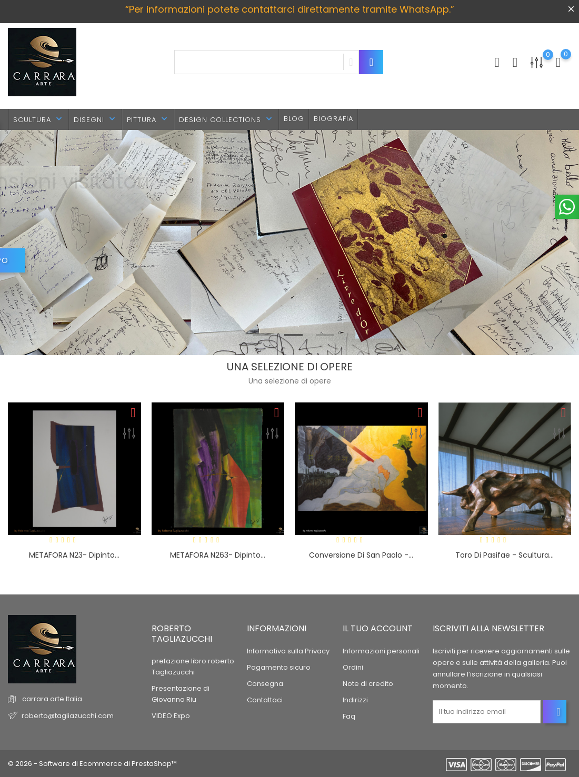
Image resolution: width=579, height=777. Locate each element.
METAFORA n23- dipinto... (74, 555)
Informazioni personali (381, 651)
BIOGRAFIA (333, 119)
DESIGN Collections (226, 119)
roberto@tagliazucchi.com (68, 716)
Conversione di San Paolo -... (361, 555)
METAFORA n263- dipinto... (217, 555)
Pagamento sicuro (279, 667)
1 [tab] (262, 335)
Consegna (265, 684)
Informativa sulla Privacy (288, 651)
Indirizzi (355, 700)
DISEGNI (95, 119)
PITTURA (148, 119)
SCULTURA (38, 119)
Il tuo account (378, 628)
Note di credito (368, 684)
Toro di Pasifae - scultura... (504, 555)
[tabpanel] (289, 243)
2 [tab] (293, 335)
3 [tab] (325, 335)
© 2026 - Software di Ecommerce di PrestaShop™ (92, 764)
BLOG (294, 119)
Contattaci (265, 700)
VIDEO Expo (171, 716)
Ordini (353, 667)
